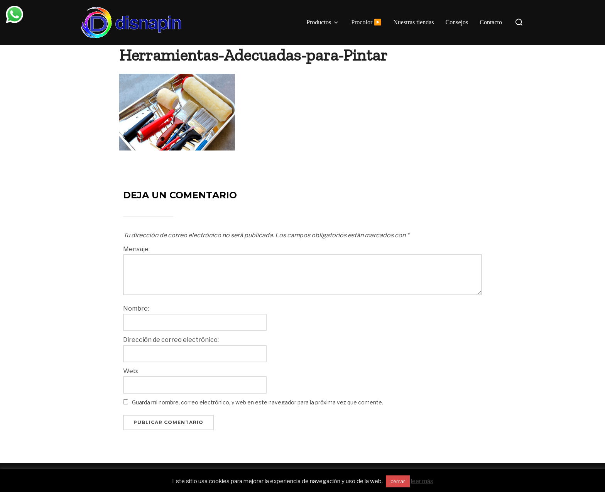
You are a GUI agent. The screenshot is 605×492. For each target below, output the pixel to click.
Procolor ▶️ (366, 22)
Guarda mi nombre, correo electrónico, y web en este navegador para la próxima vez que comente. (257, 402)
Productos (323, 22)
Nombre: (136, 309)
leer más (422, 481)
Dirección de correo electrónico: (171, 340)
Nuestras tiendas (413, 22)
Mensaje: (136, 249)
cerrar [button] (397, 481)
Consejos (457, 22)
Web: (130, 371)
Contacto (491, 22)
